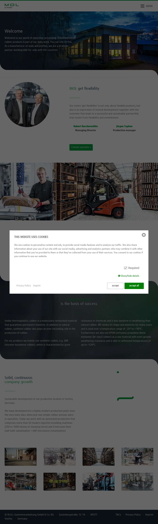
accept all (134, 286)
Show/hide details (130, 276)
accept (115, 286)
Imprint (36, 286)
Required (133, 268)
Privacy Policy (24, 286)
